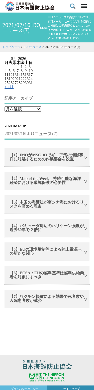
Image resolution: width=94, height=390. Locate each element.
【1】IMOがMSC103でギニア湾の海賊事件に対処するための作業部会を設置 (46, 157)
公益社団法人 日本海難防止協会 (47, 365)
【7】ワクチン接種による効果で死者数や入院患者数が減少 (47, 298)
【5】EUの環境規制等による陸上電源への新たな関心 (45, 251)
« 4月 (9, 87)
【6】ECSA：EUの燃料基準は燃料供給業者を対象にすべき (47, 275)
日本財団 (47, 378)
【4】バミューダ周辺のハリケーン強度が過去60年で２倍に (47, 228)
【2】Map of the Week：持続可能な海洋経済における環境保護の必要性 (45, 180)
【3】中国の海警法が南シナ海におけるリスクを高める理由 (47, 204)
